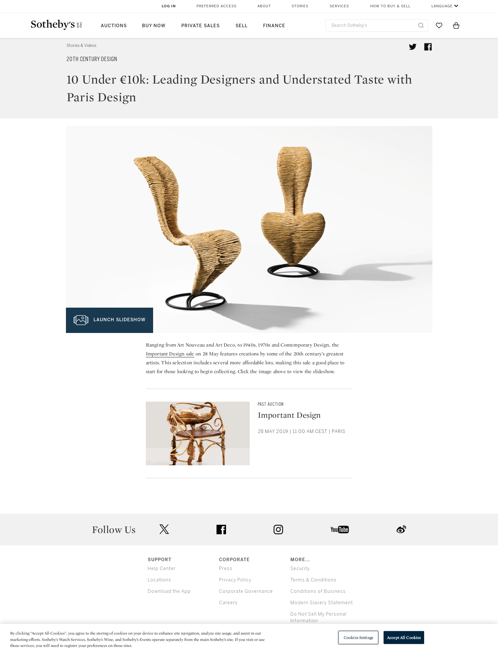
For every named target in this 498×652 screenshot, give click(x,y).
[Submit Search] (421, 25)
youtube (340, 529)
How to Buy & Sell (390, 6)
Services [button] (339, 6)
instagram (278, 529)
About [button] (264, 6)
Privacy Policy (235, 580)
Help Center (162, 568)
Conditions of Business (318, 591)
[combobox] (377, 25)
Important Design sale (170, 353)
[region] (249, 638)
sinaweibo (401, 529)
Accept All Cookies (404, 637)
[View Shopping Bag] (456, 25)
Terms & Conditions (313, 580)
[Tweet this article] (413, 47)
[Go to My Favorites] (439, 25)
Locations (159, 580)
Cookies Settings (358, 637)
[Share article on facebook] (428, 47)
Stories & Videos (81, 45)
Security (300, 568)
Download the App (169, 591)
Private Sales (200, 25)
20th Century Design (92, 59)
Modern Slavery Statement (321, 602)
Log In (169, 6)
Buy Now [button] (153, 25)
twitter (164, 529)
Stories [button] (300, 6)
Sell (242, 25)
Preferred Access (216, 6)
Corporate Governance (246, 591)
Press (226, 568)
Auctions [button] (114, 25)
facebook (221, 529)
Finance (274, 25)
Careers (228, 602)
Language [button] (442, 6)
